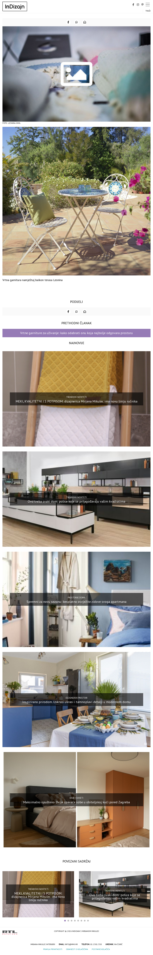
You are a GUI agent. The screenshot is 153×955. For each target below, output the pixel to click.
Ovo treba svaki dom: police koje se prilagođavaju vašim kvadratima (76, 501)
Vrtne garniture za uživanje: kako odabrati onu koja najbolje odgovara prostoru (76, 333)
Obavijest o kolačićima (77, 949)
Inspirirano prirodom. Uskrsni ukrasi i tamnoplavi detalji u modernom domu (76, 702)
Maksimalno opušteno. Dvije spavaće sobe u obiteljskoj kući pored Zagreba (76, 802)
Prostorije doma (76, 597)
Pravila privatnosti (52, 949)
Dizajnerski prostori (76, 697)
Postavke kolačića (101, 949)
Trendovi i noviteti (76, 397)
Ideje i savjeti (76, 798)
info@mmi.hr (71, 944)
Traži (148, 11)
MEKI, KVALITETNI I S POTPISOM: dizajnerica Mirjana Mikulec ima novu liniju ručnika (76, 401)
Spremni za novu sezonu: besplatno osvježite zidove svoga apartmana (76, 602)
